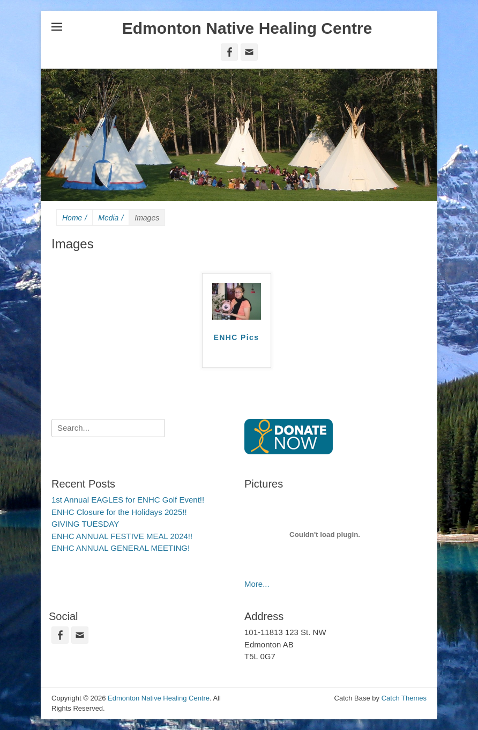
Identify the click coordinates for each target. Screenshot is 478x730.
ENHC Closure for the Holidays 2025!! (119, 512)
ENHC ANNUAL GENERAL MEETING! (120, 547)
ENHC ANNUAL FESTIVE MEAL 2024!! (121, 536)
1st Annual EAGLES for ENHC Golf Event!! (127, 499)
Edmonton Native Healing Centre (247, 28)
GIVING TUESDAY (85, 523)
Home (74, 218)
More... (257, 583)
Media (110, 218)
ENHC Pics (236, 337)
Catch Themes (404, 698)
